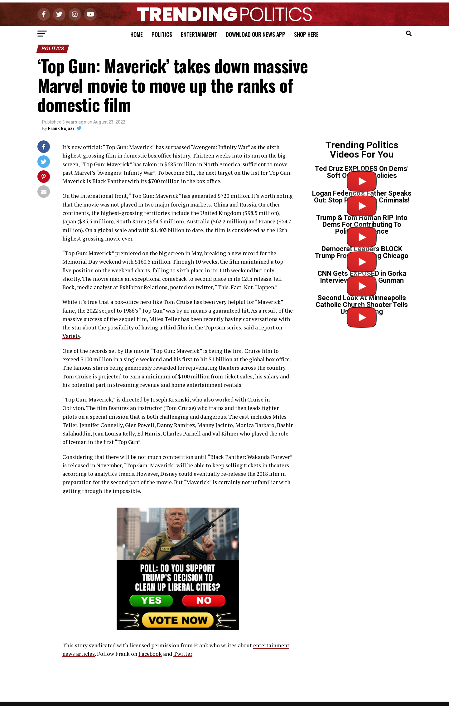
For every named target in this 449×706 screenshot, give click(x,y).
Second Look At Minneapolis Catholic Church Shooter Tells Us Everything (362, 304)
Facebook (150, 653)
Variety (71, 335)
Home (136, 34)
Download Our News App (255, 34)
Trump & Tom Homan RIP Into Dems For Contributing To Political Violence (362, 224)
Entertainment (199, 34)
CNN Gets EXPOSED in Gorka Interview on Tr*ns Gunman (361, 277)
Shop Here (306, 34)
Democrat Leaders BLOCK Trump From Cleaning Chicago (361, 252)
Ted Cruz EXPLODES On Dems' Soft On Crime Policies (361, 172)
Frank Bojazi (61, 128)
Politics (162, 34)
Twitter (182, 653)
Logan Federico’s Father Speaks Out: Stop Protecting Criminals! (362, 196)
